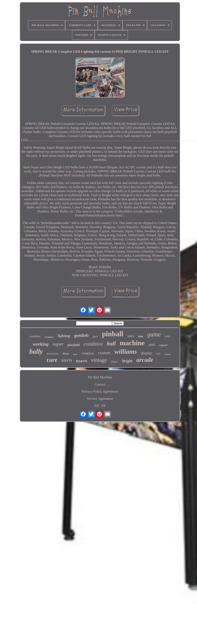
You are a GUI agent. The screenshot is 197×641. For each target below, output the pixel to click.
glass (95, 336)
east (167, 336)
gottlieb (81, 335)
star (158, 353)
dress (65, 353)
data (140, 336)
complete (87, 353)
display (146, 353)
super (58, 344)
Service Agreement (100, 398)
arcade (144, 359)
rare (51, 360)
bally (36, 351)
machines (53, 354)
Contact (100, 384)
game (154, 334)
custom (104, 352)
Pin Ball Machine (100, 377)
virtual (167, 354)
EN (96, 406)
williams (125, 351)
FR (103, 406)
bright (127, 361)
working (40, 344)
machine (132, 343)
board (81, 361)
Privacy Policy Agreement (100, 391)
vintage (99, 360)
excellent (35, 336)
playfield (74, 345)
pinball (112, 334)
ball (111, 343)
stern (66, 360)
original (163, 345)
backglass (49, 337)
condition (93, 344)
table (130, 336)
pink (152, 345)
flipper (114, 361)
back (75, 354)
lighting (64, 336)
